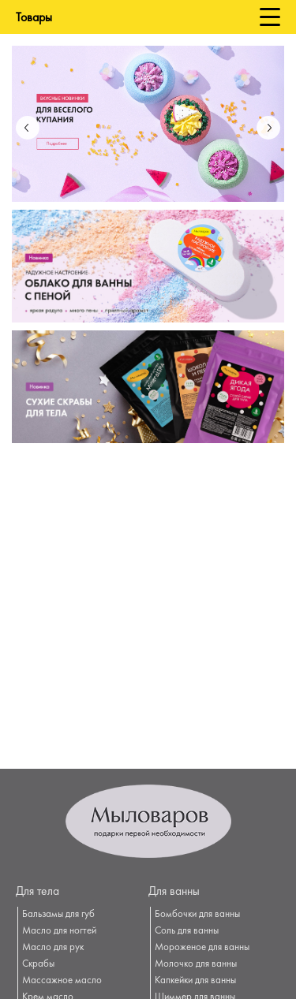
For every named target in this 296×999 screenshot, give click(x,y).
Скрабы (38, 964)
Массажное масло (62, 981)
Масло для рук (53, 947)
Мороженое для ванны (202, 947)
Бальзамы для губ (58, 914)
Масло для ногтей (59, 931)
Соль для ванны (187, 931)
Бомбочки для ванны (197, 914)
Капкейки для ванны (195, 981)
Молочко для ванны (196, 964)
